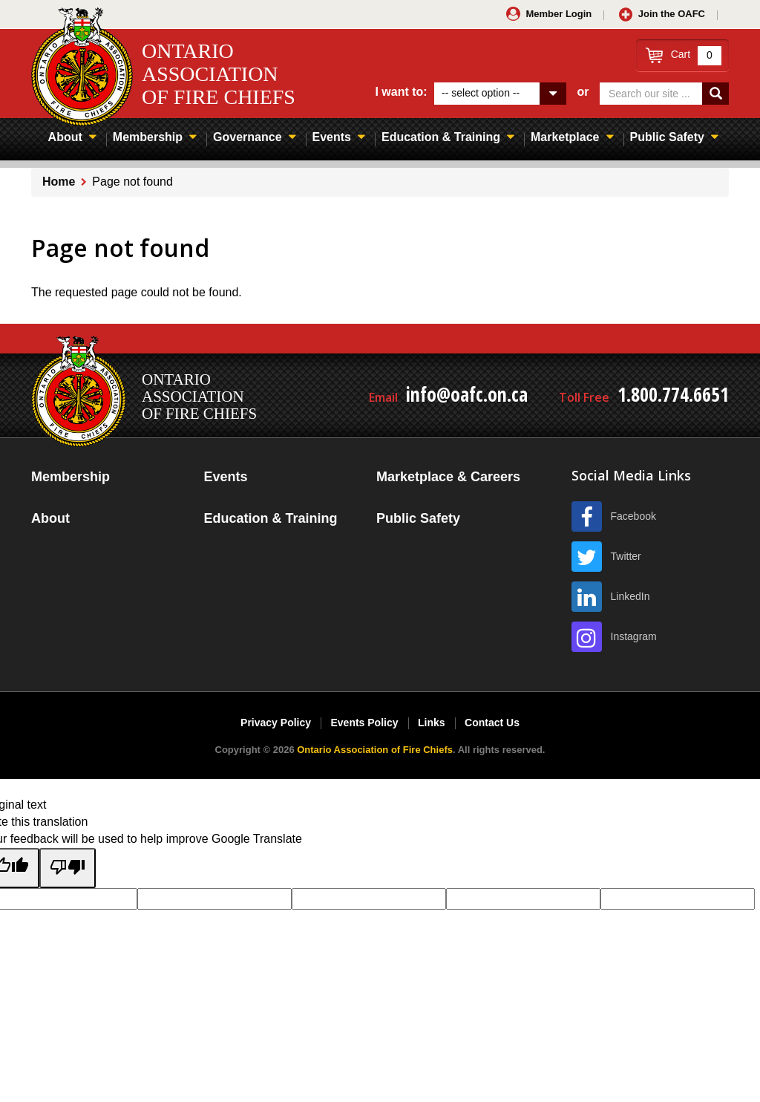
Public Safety (667, 137)
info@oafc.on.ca (467, 394)
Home (58, 181)
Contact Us (492, 722)
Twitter (626, 556)
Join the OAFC (671, 13)
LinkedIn (630, 596)
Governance (247, 137)
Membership (148, 137)
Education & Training (440, 137)
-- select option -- (481, 93)
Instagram (634, 636)
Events (331, 137)
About (65, 137)
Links (431, 722)
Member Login (558, 13)
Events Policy (364, 722)
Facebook (633, 516)
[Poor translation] (67, 868)
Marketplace (565, 137)
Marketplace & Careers (448, 476)
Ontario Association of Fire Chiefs (375, 749)
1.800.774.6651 (673, 394)
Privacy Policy (275, 722)
